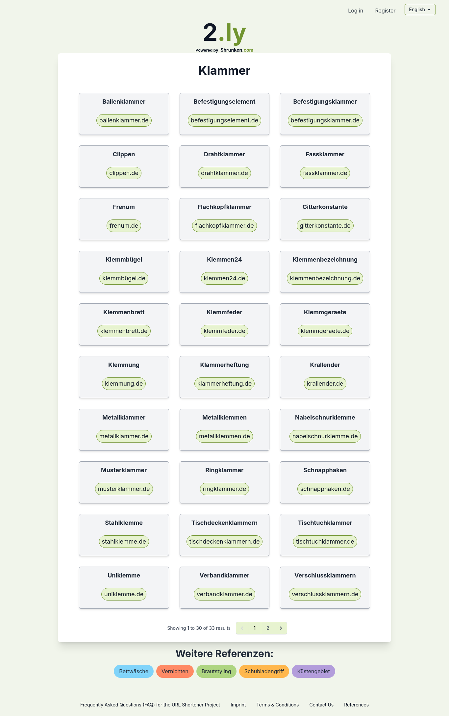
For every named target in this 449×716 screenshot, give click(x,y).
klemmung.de (124, 383)
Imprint (238, 704)
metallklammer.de (124, 436)
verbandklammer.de (224, 594)
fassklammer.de (325, 172)
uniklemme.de (123, 594)
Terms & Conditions (277, 704)
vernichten (175, 671)
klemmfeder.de (224, 330)
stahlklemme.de (124, 541)
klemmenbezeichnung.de (325, 278)
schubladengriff (264, 671)
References (356, 704)
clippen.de (123, 172)
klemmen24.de (224, 278)
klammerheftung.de (224, 383)
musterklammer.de (124, 488)
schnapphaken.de (325, 488)
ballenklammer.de (124, 120)
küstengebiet (313, 671)
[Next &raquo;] (281, 628)
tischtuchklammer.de (325, 541)
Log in (355, 10)
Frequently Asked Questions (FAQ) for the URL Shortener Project (150, 704)
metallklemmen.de (224, 436)
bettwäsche (133, 671)
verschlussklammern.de (325, 594)
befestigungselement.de (225, 120)
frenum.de (124, 225)
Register (385, 10)
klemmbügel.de (123, 278)
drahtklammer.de (224, 172)
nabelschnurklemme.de (325, 436)
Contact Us (321, 704)
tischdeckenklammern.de (224, 541)
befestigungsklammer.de (325, 120)
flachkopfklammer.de (224, 225)
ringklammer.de (224, 488)
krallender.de (325, 383)
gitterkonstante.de (325, 225)
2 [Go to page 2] (267, 628)
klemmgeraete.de (325, 330)
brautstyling (216, 671)
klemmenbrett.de (124, 330)
